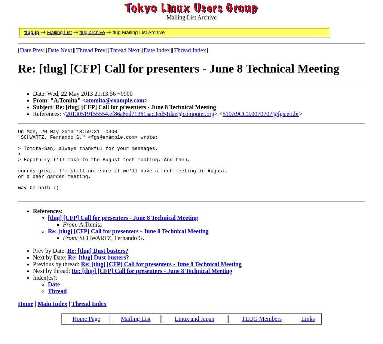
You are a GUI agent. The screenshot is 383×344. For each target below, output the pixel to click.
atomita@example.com (115, 100)
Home (25, 317)
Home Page (86, 332)
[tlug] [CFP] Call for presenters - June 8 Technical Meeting (123, 231)
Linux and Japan (194, 332)
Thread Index (190, 50)
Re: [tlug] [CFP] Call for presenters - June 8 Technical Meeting (128, 245)
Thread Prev (90, 50)
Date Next (60, 50)
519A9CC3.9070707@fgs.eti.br (261, 114)
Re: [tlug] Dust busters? (97, 264)
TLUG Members (262, 332)
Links (308, 332)
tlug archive (92, 32)
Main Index (52, 317)
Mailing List (59, 32)
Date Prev (32, 50)
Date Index (157, 50)
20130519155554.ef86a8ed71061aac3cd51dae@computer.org (140, 114)
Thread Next (125, 50)
